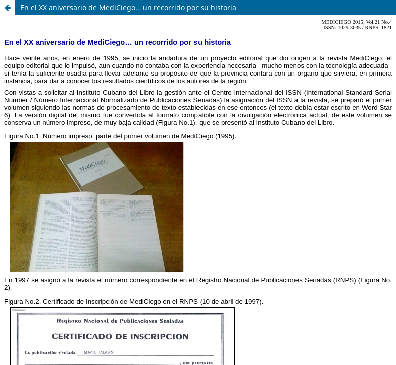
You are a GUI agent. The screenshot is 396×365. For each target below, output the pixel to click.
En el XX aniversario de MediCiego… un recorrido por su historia (128, 7)
